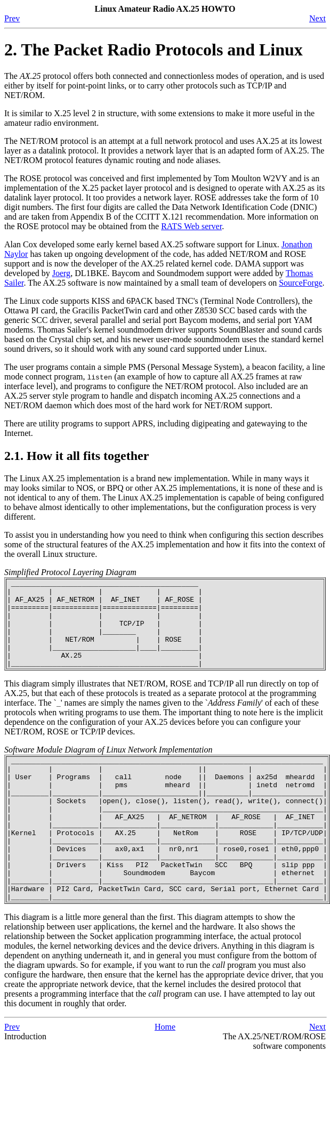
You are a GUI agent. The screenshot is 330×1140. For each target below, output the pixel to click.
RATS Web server (191, 226)
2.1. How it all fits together (76, 456)
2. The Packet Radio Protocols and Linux (153, 49)
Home (165, 1073)
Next (317, 18)
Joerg (61, 273)
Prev (12, 18)
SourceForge (300, 282)
